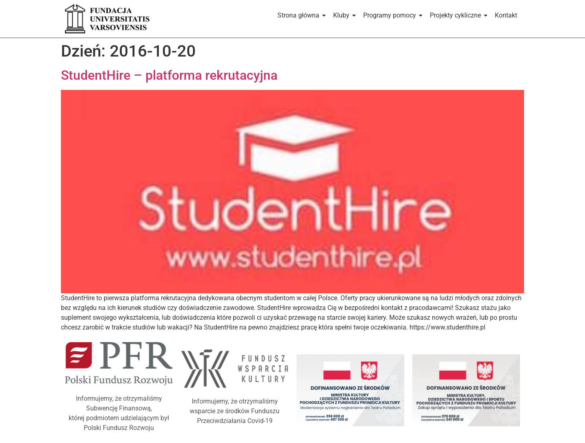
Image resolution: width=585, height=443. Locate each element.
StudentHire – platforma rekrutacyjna (169, 75)
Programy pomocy (391, 15)
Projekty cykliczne (457, 15)
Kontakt (506, 15)
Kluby (342, 15)
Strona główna (299, 15)
